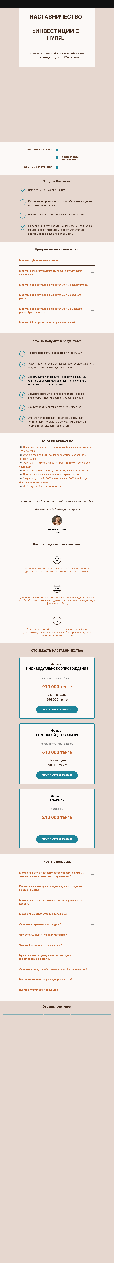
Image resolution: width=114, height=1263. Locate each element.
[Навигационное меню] (109, 4)
